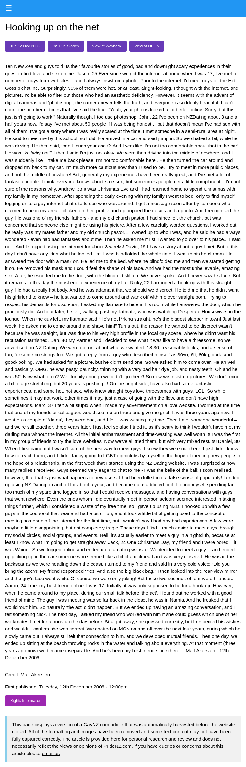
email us (51, 753)
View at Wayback (106, 46)
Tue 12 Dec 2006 (25, 46)
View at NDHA (147, 46)
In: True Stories (66, 46)
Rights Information (25, 700)
